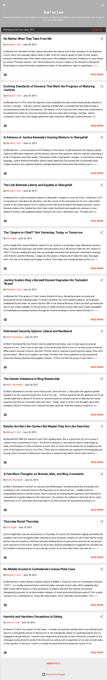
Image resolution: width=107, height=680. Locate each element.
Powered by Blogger (53, 674)
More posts (53, 663)
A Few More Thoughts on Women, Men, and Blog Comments (44, 474)
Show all (97, 29)
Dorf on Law (53, 12)
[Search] (103, 5)
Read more (97, 74)
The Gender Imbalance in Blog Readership (32, 379)
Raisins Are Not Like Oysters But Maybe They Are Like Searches (46, 426)
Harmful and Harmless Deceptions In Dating (33, 616)
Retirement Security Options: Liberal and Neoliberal (38, 331)
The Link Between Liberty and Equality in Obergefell (38, 185)
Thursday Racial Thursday (21, 521)
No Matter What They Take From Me (28, 38)
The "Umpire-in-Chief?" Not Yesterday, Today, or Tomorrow (43, 232)
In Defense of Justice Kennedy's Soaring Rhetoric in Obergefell (46, 137)
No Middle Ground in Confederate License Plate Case (39, 569)
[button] (101, 39)
